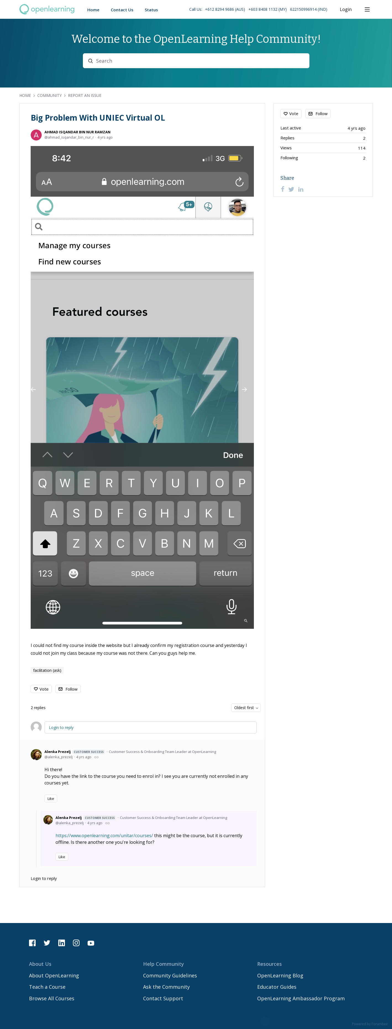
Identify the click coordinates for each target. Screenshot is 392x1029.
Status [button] (151, 9)
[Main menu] (367, 9)
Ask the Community (166, 986)
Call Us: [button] (258, 9)
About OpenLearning (54, 975)
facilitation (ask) (47, 670)
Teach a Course (47, 986)
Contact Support (163, 998)
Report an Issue (84, 95)
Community (49, 95)
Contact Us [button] (122, 9)
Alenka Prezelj (74, 751)
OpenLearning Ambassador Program (301, 998)
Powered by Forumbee (370, 1024)
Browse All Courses (51, 998)
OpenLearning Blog (280, 975)
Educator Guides (276, 986)
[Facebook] (282, 189)
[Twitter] (291, 189)
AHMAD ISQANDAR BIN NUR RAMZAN (77, 131)
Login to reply (61, 727)
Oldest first (244, 707)
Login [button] (346, 9)
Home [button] (93, 9)
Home (25, 95)
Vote (44, 689)
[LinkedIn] (301, 189)
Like (51, 798)
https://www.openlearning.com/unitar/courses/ (104, 835)
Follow (71, 689)
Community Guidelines (170, 975)
